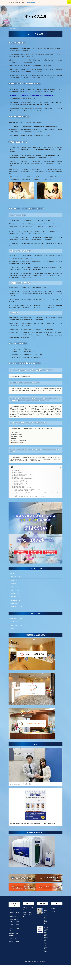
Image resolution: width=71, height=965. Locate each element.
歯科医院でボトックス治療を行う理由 (22, 474)
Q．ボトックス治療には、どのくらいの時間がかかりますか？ (28, 489)
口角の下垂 (18, 484)
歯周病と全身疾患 (14, 587)
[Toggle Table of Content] (58, 467)
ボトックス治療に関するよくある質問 (22, 487)
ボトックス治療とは (18, 472)
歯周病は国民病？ (14, 583)
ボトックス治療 (15, 471)
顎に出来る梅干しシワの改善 (21, 483)
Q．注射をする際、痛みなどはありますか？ (24, 490)
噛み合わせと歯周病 (15, 593)
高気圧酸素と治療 (15, 597)
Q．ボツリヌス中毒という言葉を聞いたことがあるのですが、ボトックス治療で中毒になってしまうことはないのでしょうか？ (38, 492)
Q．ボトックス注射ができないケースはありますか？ (26, 495)
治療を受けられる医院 (16, 607)
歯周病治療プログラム (16, 577)
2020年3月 (54, 911)
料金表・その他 (15, 603)
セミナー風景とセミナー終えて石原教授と (20, 784)
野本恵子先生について (19, 477)
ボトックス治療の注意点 (19, 475)
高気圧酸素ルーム (15, 600)
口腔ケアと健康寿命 (15, 590)
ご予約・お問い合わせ (16, 625)
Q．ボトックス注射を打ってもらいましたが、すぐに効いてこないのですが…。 (31, 496)
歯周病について (15, 580)
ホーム (12, 573)
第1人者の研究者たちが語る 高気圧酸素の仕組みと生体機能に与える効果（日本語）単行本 (32, 823)
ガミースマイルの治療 (20, 480)
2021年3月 (54, 908)
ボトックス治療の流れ (19, 486)
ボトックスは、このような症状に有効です (23, 479)
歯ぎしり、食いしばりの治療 (21, 481)
